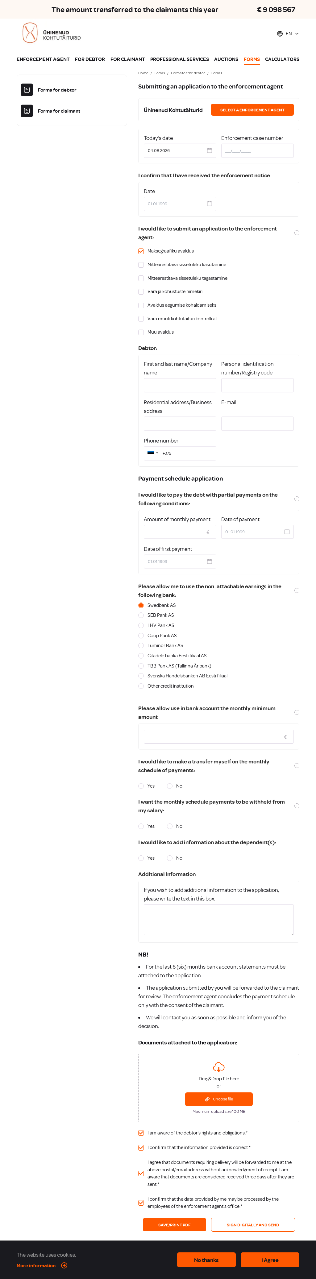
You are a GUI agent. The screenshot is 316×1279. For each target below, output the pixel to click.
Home (143, 73)
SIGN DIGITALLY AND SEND (253, 1225)
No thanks (206, 1260)
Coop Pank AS (162, 636)
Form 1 (216, 73)
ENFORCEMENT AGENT (43, 59)
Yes (151, 786)
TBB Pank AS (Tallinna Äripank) (179, 666)
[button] (152, 453)
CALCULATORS (282, 59)
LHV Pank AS (161, 625)
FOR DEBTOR (90, 59)
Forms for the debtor (188, 73)
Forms (160, 73)
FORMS (252, 59)
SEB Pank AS (161, 615)
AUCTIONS (226, 59)
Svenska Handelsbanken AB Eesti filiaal (187, 676)
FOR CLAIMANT (127, 59)
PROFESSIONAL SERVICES (179, 59)
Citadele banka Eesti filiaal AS (177, 656)
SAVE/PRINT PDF (174, 1225)
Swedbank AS (162, 605)
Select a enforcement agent (252, 110)
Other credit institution (171, 686)
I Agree (270, 1260)
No (179, 786)
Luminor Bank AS (165, 645)
